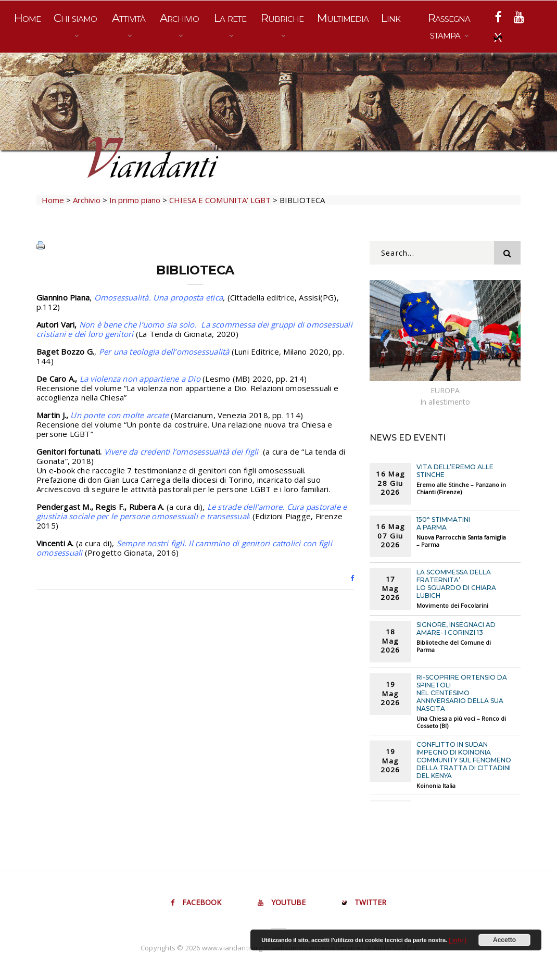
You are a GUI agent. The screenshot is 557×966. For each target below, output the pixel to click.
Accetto (504, 940)
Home (27, 17)
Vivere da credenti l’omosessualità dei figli (182, 451)
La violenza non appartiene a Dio (140, 378)
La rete (230, 17)
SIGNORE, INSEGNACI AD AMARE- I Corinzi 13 (456, 628)
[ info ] (457, 940)
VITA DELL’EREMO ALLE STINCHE (454, 471)
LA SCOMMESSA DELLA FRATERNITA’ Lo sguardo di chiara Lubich (456, 583)
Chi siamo (75, 17)
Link (390, 17)
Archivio (179, 17)
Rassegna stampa (449, 26)
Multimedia (343, 17)
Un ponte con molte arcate (119, 415)
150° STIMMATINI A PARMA (443, 523)
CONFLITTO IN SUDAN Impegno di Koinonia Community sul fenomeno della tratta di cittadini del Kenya (463, 760)
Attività (128, 17)
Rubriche (282, 17)
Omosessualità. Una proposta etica (158, 297)
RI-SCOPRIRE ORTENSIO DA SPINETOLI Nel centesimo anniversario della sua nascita (461, 692)
